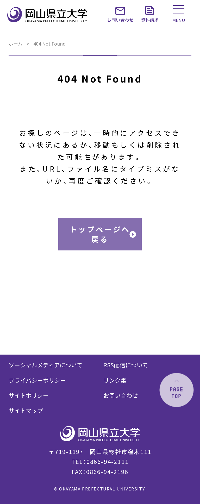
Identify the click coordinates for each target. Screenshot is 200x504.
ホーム (15, 43)
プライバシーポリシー (37, 380)
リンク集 (114, 380)
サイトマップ (26, 410)
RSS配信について (125, 365)
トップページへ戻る (100, 234)
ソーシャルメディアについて (45, 365)
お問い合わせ (120, 395)
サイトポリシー (29, 395)
